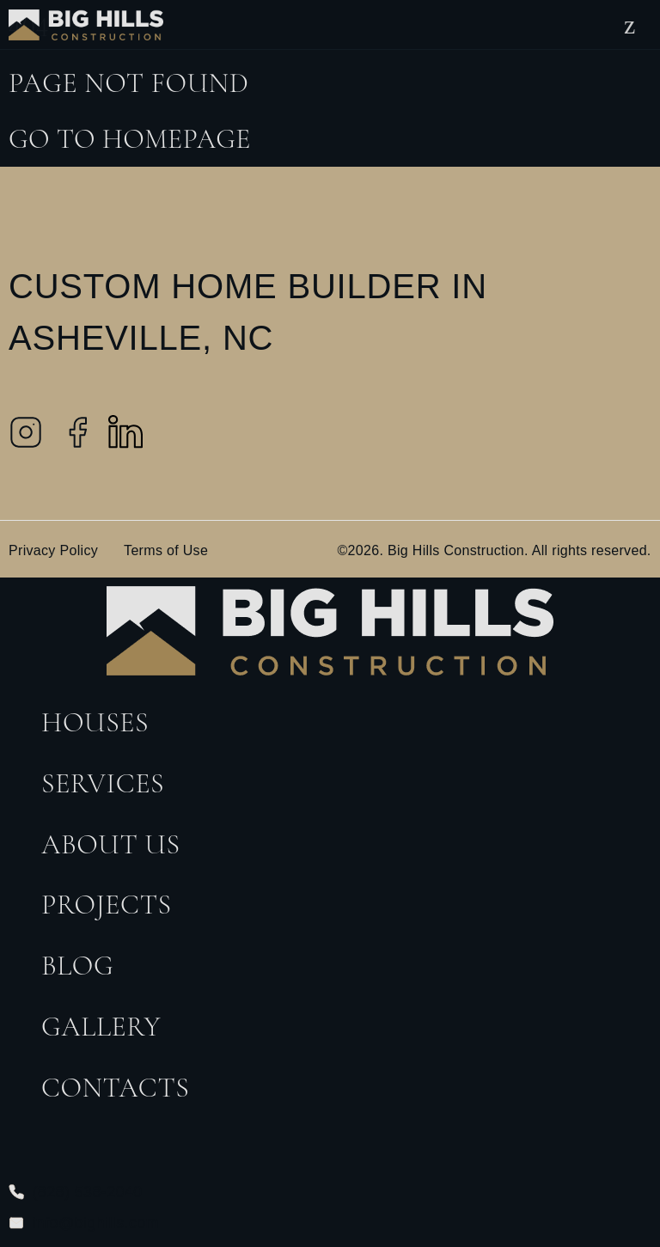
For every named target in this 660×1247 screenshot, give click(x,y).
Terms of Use (166, 550)
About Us (110, 844)
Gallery (101, 1026)
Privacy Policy (53, 550)
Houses (95, 722)
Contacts (115, 1087)
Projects (106, 904)
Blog (77, 965)
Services (102, 783)
